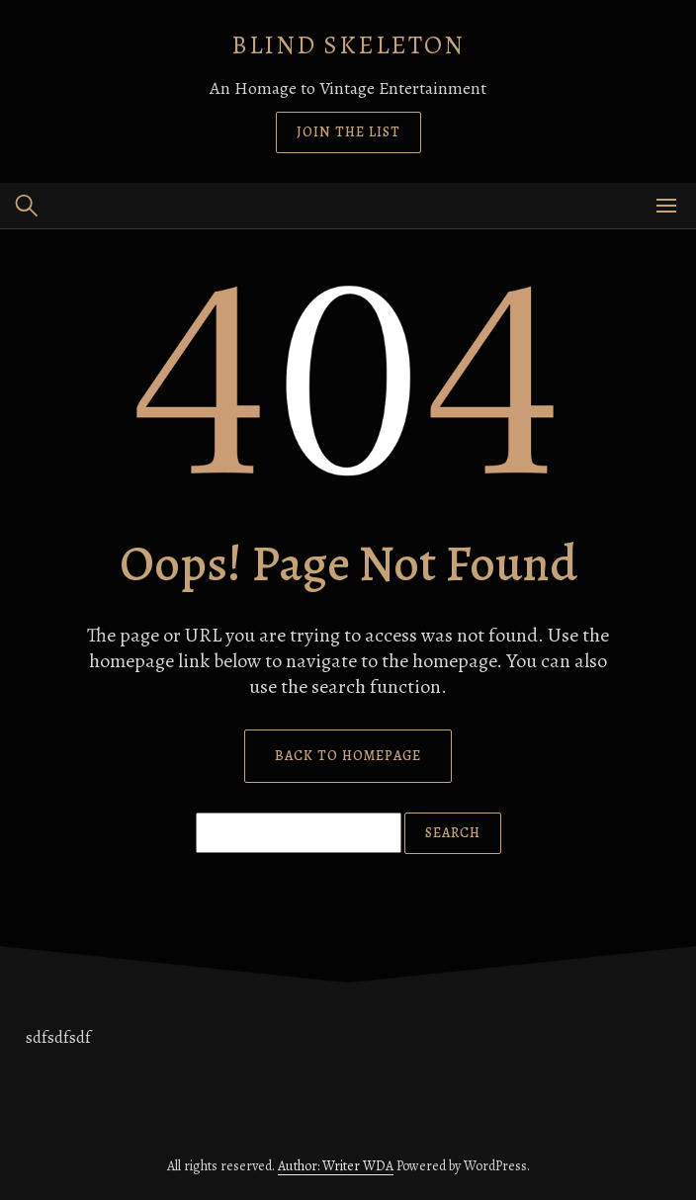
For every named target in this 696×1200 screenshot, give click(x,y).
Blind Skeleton (348, 45)
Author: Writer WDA (335, 1166)
